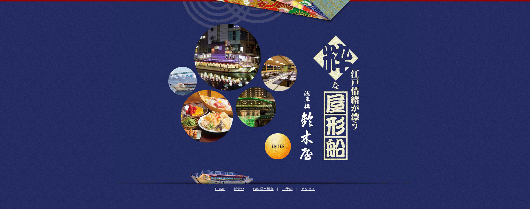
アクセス (308, 189)
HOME (220, 189)
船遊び (239, 189)
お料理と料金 (263, 189)
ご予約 (287, 189)
